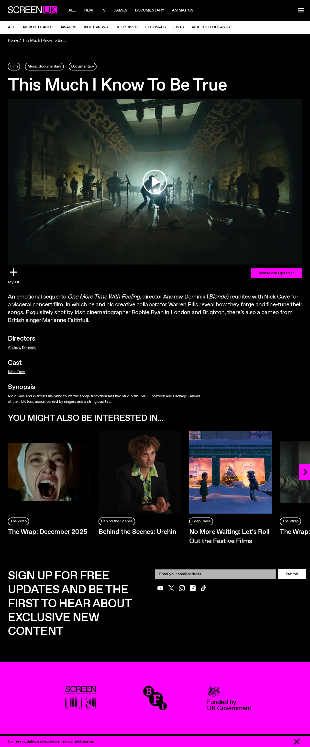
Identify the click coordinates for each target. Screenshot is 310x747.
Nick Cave (16, 372)
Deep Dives (126, 27)
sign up (88, 741)
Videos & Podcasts (211, 27)
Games (120, 10)
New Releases (38, 27)
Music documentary (44, 66)
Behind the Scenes (117, 521)
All (72, 10)
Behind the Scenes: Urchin (137, 532)
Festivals (155, 27)
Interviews (96, 27)
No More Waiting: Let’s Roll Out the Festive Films (229, 536)
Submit (292, 574)
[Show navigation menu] (300, 10)
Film (88, 10)
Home (13, 40)
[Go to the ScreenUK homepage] (32, 10)
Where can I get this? (276, 273)
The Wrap (18, 521)
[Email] (215, 574)
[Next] (304, 472)
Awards (68, 27)
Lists (178, 27)
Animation (182, 10)
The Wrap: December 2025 (47, 532)
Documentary (149, 10)
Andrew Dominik (22, 347)
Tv (103, 10)
